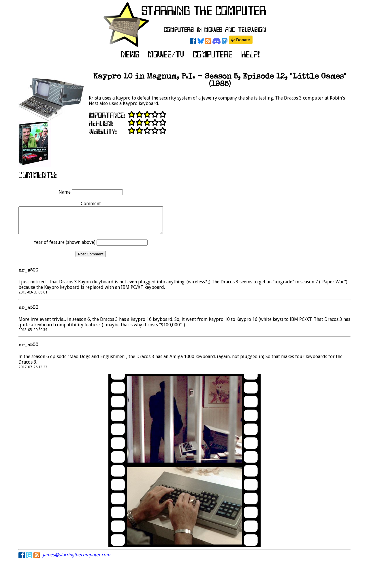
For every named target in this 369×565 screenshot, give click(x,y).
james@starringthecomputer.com (76, 560)
